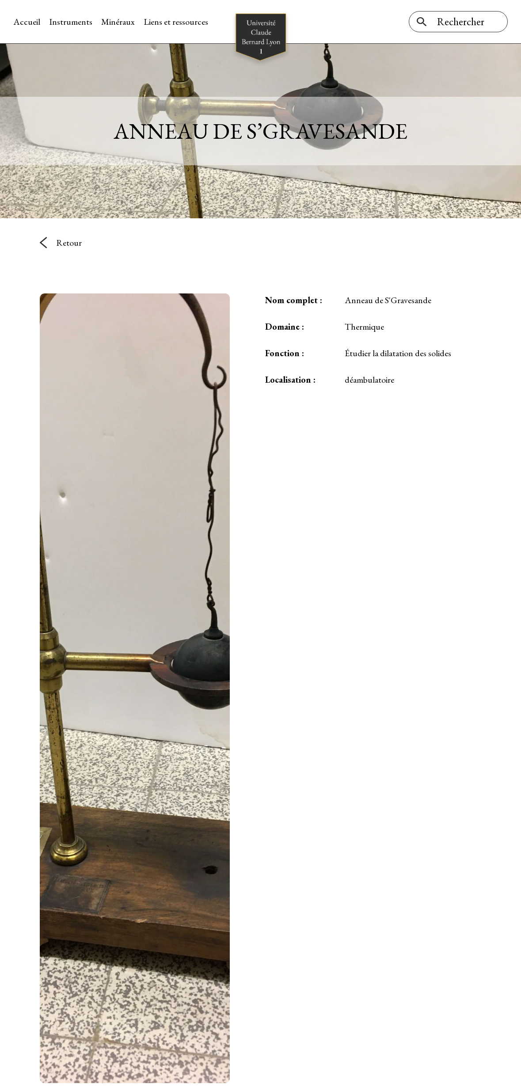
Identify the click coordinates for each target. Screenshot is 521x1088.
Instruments (70, 21)
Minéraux (118, 21)
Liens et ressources (176, 21)
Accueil (26, 21)
